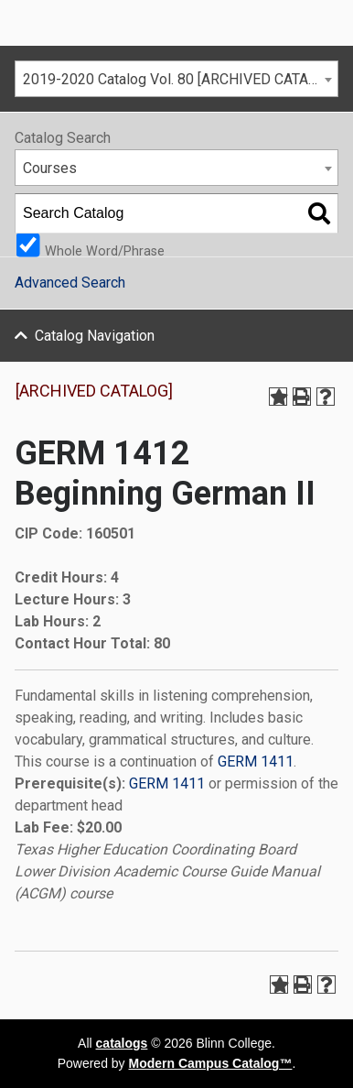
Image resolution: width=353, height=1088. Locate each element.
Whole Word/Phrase (105, 250)
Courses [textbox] (50, 168)
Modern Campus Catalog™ (211, 1063)
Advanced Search (70, 282)
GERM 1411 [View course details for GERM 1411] (256, 761)
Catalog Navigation (95, 335)
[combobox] (176, 78)
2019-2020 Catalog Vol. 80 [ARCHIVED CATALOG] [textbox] (180, 79)
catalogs (122, 1043)
